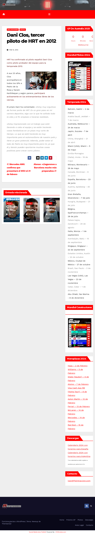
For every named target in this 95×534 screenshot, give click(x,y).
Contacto (89, 525)
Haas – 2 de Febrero (77, 366)
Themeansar (7, 523)
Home (61, 520)
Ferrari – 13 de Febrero (79, 406)
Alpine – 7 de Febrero (78, 384)
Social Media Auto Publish (37, 532)
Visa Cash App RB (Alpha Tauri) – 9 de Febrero (77, 392)
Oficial (22, 29)
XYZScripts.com (61, 532)
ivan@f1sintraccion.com (79, 481)
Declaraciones (13, 29)
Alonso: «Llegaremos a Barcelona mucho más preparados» (45, 167)
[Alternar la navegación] (49, 14)
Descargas (89, 520)
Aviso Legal (79, 525)
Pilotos (80, 520)
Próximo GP (70, 520)
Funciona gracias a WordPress (14, 521)
